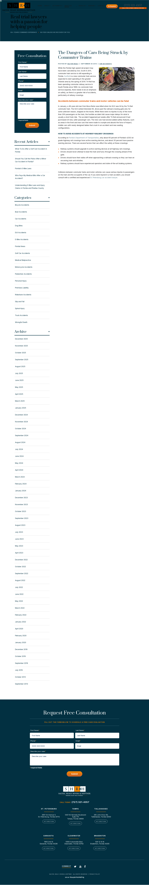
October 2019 (20, 656)
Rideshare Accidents (23, 295)
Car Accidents (105, 64)
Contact (101, 5)
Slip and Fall (19, 302)
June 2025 (19, 380)
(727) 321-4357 (133, 5)
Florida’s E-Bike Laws (23, 168)
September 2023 (21, 518)
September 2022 (21, 573)
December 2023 (21, 498)
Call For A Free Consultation (133, 8)
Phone (21, 81)
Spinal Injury (20, 308)
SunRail (67, 76)
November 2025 (21, 346)
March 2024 (20, 477)
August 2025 (20, 366)
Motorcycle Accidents (23, 267)
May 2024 (19, 463)
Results (82, 5)
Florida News (20, 246)
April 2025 (19, 394)
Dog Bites (19, 226)
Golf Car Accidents (22, 253)
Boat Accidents (21, 212)
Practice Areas (68, 6)
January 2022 (20, 622)
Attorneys (57, 5)
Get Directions (49, 821)
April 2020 (19, 629)
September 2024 (21, 435)
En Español (112, 6)
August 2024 (20, 442)
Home (40, 5)
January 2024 (20, 491)
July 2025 (19, 373)
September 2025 (21, 360)
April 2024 (19, 470)
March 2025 (20, 401)
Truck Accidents (21, 315)
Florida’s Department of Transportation (84, 138)
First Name (22, 62)
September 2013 (21, 684)
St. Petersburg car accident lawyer (103, 178)
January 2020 (20, 642)
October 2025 (20, 353)
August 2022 (20, 580)
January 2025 (20, 408)
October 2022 (20, 567)
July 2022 (19, 587)
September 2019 (21, 663)
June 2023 (19, 539)
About (47, 5)
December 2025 (21, 339)
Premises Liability (22, 288)
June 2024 (19, 456)
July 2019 (19, 670)
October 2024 (20, 429)
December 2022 (21, 560)
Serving (91, 5)
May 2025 (19, 387)
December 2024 (21, 415)
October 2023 (20, 511)
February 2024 (20, 484)
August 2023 (20, 525)
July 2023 (19, 532)
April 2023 (19, 553)
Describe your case (26, 100)
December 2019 (21, 649)
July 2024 (19, 449)
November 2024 (21, 422)
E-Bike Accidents (21, 239)
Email (20, 90)
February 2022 (20, 615)
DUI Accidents (20, 233)
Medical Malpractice (23, 260)
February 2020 (20, 636)
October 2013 (20, 677)
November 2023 (21, 504)
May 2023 (19, 546)
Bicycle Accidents (22, 205)
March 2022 (20, 608)
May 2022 (19, 601)
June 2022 (19, 594)
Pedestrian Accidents (23, 274)
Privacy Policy (95, 874)
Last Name (22, 72)
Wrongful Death (21, 322)
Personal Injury (21, 281)
